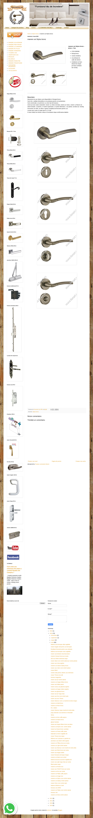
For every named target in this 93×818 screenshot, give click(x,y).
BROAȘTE (11, 57)
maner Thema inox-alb (57, 675)
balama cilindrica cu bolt (57, 785)
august (53, 640)
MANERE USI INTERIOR (15, 42)
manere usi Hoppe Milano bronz (59, 682)
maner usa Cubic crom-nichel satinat (60, 668)
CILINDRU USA (12, 52)
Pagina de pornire (56, 461)
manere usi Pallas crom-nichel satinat (61, 790)
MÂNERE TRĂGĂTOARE (15, 63)
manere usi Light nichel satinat (59, 745)
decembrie (54, 635)
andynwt (49, 810)
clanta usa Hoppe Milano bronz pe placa (61, 724)
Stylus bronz (35, 33)
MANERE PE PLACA (14, 48)
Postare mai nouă (32, 461)
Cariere (33, 27)
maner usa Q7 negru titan (57, 693)
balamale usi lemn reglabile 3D (59, 733)
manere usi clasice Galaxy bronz (59, 665)
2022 (51, 798)
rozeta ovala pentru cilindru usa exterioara (62, 672)
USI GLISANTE (12, 70)
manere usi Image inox (57, 776)
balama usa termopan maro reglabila (60, 651)
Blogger (60, 810)
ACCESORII (11, 68)
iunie (52, 642)
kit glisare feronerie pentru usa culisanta (61, 649)
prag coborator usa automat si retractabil (61, 712)
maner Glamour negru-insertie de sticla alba (62, 710)
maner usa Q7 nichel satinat (58, 679)
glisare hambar (55, 722)
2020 (51, 803)
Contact (66, 27)
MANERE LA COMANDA (15, 46)
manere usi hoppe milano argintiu (60, 689)
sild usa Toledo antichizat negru (59, 658)
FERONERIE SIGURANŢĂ (12, 65)
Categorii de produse (17, 27)
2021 (51, 800)
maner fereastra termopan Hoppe (60, 755)
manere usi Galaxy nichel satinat (59, 780)
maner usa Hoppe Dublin (57, 752)
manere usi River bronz (57, 705)
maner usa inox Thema (57, 698)
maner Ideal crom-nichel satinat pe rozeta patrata (64, 661)
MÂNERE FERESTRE (14, 61)
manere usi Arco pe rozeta (58, 771)
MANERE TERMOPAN (14, 50)
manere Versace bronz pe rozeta (59, 656)
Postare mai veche (81, 461)
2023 (51, 633)
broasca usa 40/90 (56, 787)
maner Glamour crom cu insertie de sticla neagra (64, 701)
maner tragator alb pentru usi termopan (61, 646)
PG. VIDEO (54, 708)
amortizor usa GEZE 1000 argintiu (60, 740)
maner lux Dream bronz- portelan (59, 729)
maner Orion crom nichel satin (59, 783)
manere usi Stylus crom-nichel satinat (61, 778)
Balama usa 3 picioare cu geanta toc (60, 738)
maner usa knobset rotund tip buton (60, 654)
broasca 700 (54, 792)
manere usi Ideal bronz (57, 703)
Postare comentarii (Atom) (42, 464)
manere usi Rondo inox (57, 766)
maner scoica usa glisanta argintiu (60, 686)
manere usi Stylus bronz (57, 719)
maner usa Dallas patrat (57, 684)
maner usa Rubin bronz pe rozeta (60, 750)
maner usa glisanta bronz (57, 691)
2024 (51, 631)
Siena (52, 715)
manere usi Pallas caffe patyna (59, 773)
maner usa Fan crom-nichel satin (59, 696)
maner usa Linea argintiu (57, 663)
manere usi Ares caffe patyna (58, 717)
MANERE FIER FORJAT (15, 44)
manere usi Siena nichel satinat (59, 795)
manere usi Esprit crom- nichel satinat (61, 726)
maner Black (54, 670)
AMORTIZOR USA (13, 55)
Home (7, 27)
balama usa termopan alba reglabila (60, 644)
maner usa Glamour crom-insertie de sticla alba (63, 748)
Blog (27, 27)
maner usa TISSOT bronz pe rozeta (60, 769)
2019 (51, 805)
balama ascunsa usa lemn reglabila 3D (61, 759)
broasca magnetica (56, 677)
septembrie (54, 637)
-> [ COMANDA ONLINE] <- (45, 27)
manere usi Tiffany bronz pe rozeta (60, 743)
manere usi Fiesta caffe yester (59, 731)
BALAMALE (11, 59)
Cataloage (59, 27)
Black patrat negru (56, 764)
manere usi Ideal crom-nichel (58, 757)
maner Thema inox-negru (57, 736)
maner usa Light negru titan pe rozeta (61, 762)
